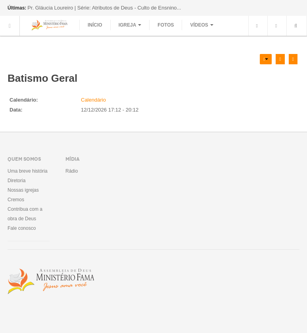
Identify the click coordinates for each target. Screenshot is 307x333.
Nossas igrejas (23, 190)
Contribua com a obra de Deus (25, 213)
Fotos (165, 25)
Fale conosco (22, 228)
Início (95, 25)
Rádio (71, 171)
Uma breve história (28, 171)
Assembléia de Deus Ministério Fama (51, 281)
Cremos (16, 199)
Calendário (93, 100)
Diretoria (16, 180)
